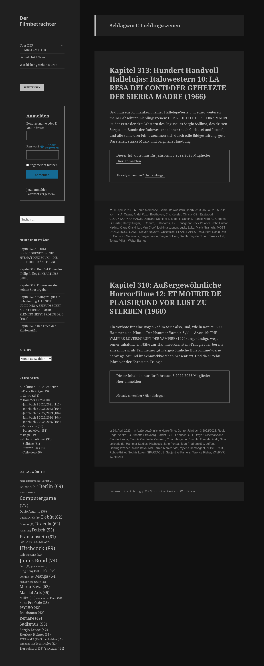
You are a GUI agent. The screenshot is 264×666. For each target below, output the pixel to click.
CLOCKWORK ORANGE (126, 218)
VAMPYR (219, 452)
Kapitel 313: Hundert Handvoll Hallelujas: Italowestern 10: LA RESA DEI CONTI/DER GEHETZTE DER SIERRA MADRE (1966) (168, 83)
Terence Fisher (201, 452)
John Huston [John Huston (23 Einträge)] (39, 566)
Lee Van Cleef (146, 227)
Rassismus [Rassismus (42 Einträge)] (32, 612)
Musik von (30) (33, 426)
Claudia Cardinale (141, 439)
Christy (187, 214)
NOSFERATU (215, 448)
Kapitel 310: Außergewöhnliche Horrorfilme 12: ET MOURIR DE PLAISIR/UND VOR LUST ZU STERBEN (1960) (165, 298)
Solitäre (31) (31, 444)
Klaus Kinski (128, 227)
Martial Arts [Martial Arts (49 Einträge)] (34, 592)
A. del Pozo (141, 214)
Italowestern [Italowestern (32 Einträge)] (31, 554)
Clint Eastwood (203, 214)
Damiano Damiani (155, 218)
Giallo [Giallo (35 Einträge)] (27, 542)
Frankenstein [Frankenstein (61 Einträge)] (38, 536)
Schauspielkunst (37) (37, 439)
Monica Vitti (170, 448)
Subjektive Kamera (178, 452)
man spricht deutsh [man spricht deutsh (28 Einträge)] (33, 581)
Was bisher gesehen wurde (38, 65)
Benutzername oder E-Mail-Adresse (42, 125)
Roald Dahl (219, 231)
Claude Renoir (119, 439)
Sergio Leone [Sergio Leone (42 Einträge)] (34, 629)
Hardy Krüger (131, 223)
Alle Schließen (48, 387)
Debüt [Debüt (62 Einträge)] (51, 517)
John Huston (220, 223)
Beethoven (157, 214)
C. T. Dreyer (195, 435)
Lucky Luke (187, 227)
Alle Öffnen (27, 387)
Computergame (177, 439)
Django (173, 218)
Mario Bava (139, 448)
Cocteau (159, 439)
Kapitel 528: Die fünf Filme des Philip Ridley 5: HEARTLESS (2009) (41, 273)
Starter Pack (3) (34, 448)
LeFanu (210, 443)
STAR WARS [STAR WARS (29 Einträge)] (30, 639)
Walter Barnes (137, 240)
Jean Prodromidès (192, 443)
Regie (221, 430)
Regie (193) (31, 435)
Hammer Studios (137, 443)
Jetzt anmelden (36, 190)
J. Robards (163, 223)
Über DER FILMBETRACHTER (33, 47)
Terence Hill (216, 236)
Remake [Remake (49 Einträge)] (31, 618)
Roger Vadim (118, 435)
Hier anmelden (128, 161)
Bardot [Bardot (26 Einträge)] (47, 480)
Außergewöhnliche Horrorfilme (156, 430)
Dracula (193, 439)
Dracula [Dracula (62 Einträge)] (47, 524)
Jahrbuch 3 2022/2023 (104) (42, 413)
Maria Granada (205, 227)
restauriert (204, 231)
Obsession (168, 231)
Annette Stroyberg (144, 435)
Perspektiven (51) (35, 431)
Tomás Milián (118, 240)
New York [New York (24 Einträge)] (42, 598)
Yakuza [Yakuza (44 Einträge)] (54, 648)
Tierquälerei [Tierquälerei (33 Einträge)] (31, 649)
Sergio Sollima (169, 236)
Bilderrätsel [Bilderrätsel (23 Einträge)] (27, 492)
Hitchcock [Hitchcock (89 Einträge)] (37, 548)
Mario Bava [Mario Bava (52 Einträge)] (35, 586)
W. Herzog (116, 456)
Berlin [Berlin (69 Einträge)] (51, 486)
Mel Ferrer (155, 448)
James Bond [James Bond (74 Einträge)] (38, 560)
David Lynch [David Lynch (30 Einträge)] (30, 517)
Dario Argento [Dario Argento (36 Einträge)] (33, 511)
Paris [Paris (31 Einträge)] (56, 598)
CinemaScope (214, 435)
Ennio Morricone (147, 210)
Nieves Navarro (149, 231)
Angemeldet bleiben (42, 165)
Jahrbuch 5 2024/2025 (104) (42, 422)
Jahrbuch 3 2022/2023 (200, 210)
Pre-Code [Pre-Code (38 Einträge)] (38, 602)
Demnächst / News (32, 57)
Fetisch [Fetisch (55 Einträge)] (43, 530)
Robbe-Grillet (118, 452)
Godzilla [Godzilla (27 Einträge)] (42, 542)
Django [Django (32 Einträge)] (27, 524)
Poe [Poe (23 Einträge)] (23, 603)
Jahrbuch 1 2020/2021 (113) (42, 404)
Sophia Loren (137, 452)
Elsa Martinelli (209, 439)
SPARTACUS (155, 452)
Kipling (114, 227)
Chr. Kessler (173, 214)
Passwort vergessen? (40, 194)
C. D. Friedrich (177, 435)
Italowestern (177, 210)
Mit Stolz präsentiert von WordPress (170, 491)
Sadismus (132, 236)
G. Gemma (218, 218)
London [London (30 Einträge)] (27, 576)
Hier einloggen (155, 175)
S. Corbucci (117, 236)
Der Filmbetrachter (38, 21)
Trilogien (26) (32, 452)
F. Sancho (185, 218)
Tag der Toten (198, 236)
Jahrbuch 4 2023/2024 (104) (42, 417)
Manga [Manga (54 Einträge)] (46, 576)
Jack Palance (201, 223)
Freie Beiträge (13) (36, 391)
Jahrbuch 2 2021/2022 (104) (42, 409)
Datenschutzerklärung (125, 491)
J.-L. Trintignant (182, 223)
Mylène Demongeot (192, 448)
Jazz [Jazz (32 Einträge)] (25, 566)
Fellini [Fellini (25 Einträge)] (25, 530)
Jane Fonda (171, 443)
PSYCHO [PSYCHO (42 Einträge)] (30, 607)
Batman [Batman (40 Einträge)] (29, 487)
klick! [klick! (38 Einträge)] (47, 571)
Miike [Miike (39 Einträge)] (27, 598)
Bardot (162, 435)
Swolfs (184, 236)
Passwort (32, 146)
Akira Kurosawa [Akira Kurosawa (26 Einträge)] (30, 480)
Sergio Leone (149, 236)
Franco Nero (202, 218)
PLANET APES (186, 231)
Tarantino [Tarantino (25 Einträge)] (27, 643)
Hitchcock (155, 443)
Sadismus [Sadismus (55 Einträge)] (33, 624)
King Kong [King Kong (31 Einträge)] (29, 571)
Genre (164, 210)
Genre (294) (31, 396)
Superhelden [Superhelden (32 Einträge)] (51, 639)
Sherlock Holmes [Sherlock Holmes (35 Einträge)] (35, 634)
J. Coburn (148, 223)
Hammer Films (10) (36, 400)
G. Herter (115, 223)
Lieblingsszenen (167, 227)
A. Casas (126, 214)
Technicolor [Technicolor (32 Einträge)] (46, 643)
